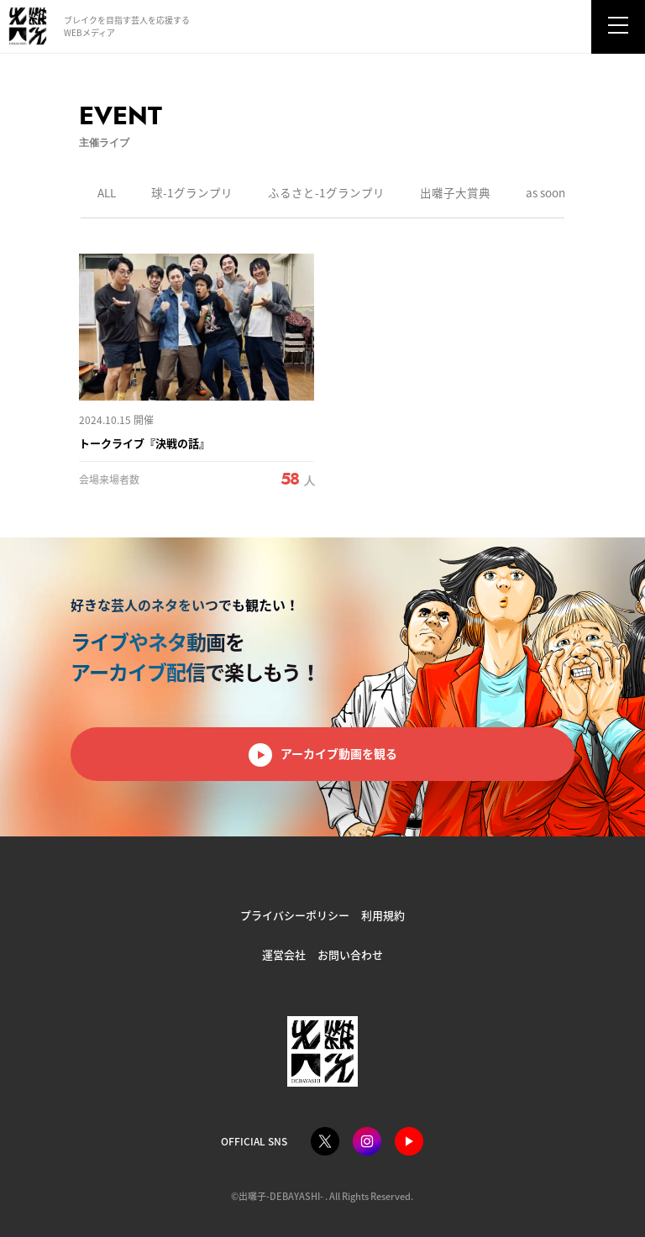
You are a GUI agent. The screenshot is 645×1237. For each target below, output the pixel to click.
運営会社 (284, 954)
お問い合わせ (350, 954)
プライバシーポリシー (294, 915)
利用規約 (383, 915)
